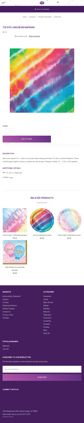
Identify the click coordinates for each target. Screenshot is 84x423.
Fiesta (45, 299)
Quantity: (5, 126)
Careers (5, 299)
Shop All (46, 333)
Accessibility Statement (12, 296)
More (45, 330)
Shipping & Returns (10, 305)
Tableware (47, 315)
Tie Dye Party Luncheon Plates (69, 235)
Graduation (47, 296)
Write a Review (34, 36)
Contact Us (7, 312)
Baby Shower (48, 302)
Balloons (46, 312)
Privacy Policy (8, 315)
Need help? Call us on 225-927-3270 (16, 414)
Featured (46, 324)
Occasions (47, 318)
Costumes (47, 321)
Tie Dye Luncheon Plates (42, 235)
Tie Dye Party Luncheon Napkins (15, 235)
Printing (5, 302)
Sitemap (6, 318)
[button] (56, 139)
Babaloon (6, 346)
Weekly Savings (9, 309)
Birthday (46, 309)
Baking (45, 305)
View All (6, 349)
